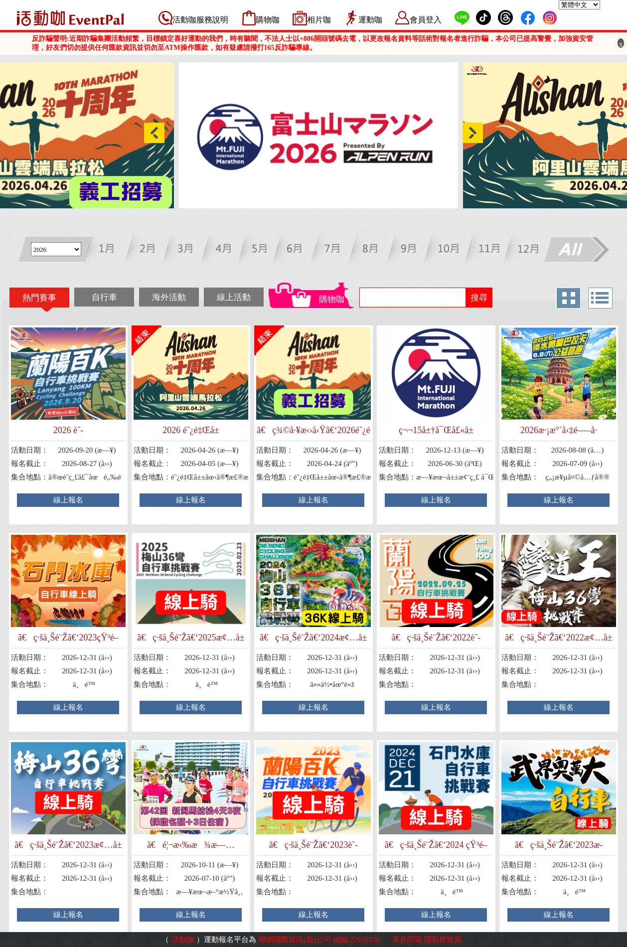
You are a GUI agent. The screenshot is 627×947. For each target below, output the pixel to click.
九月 (412, 250)
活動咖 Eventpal (70, 18)
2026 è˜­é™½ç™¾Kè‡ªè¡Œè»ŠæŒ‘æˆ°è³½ (68, 430)
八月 (374, 250)
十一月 (486, 250)
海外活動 (169, 297)
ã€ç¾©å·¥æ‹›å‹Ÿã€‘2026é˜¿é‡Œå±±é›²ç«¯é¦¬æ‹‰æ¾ (313, 430)
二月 (150, 250)
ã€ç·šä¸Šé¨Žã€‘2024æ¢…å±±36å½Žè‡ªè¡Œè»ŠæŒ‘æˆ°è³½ (313, 637)
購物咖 (268, 19)
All (576, 250)
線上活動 (234, 297)
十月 (449, 250)
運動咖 (370, 19)
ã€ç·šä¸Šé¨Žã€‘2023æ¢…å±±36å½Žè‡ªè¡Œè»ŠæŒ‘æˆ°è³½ (68, 845)
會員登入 (426, 19)
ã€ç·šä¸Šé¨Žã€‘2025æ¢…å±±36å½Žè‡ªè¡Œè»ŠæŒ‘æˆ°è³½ (191, 637)
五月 (262, 250)
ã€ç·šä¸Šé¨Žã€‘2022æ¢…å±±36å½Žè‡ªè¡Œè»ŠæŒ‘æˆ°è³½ (558, 637)
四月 (225, 250)
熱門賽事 (39, 298)
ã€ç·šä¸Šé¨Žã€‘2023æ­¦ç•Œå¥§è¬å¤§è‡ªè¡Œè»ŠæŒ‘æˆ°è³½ (559, 845)
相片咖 (319, 19)
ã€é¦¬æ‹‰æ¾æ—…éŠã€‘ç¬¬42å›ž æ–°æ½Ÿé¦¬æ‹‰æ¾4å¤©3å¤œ (191, 845)
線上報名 (68, 500)
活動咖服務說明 (200, 19)
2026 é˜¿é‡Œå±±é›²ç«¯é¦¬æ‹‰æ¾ (191, 430)
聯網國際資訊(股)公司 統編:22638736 (319, 940)
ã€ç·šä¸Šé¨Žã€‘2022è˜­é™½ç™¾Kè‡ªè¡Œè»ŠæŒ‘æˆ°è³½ (436, 637)
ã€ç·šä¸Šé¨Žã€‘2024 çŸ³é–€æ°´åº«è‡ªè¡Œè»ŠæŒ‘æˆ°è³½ (436, 845)
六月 (299, 250)
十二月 (524, 250)
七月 (337, 250)
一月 (113, 250)
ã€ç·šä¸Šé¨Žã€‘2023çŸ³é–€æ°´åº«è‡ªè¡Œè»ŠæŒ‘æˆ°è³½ (68, 637)
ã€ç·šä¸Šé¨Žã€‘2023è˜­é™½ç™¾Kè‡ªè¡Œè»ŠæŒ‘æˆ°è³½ (313, 845)
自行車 (104, 297)
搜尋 (478, 298)
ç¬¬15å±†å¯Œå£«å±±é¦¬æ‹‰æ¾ (436, 430)
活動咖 (182, 940)
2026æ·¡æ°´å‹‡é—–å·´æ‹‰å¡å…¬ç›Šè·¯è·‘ (558, 430)
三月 (187, 250)
